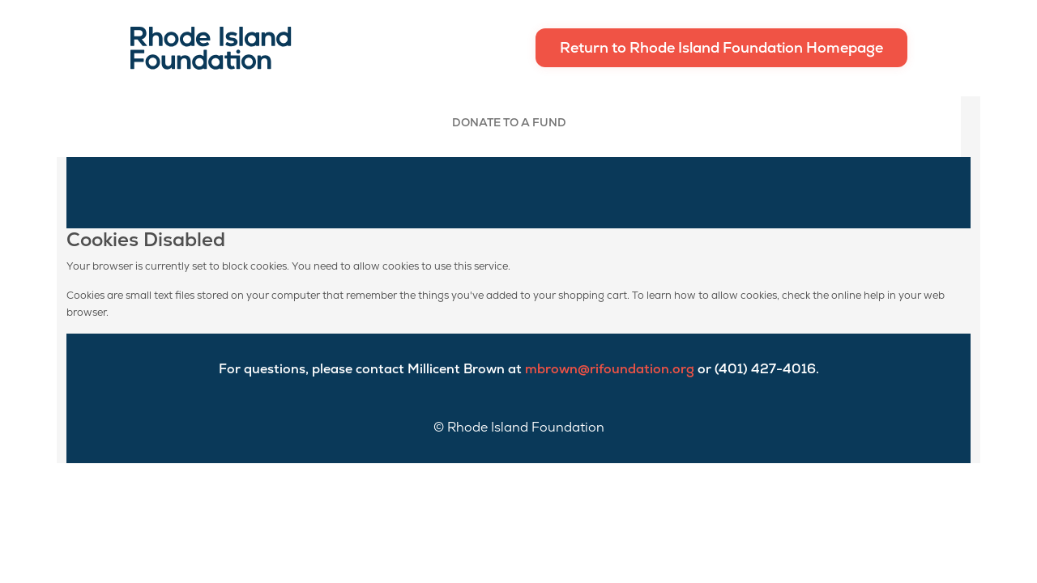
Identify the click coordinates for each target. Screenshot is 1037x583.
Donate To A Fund (509, 122)
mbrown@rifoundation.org (609, 368)
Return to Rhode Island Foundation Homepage (721, 47)
